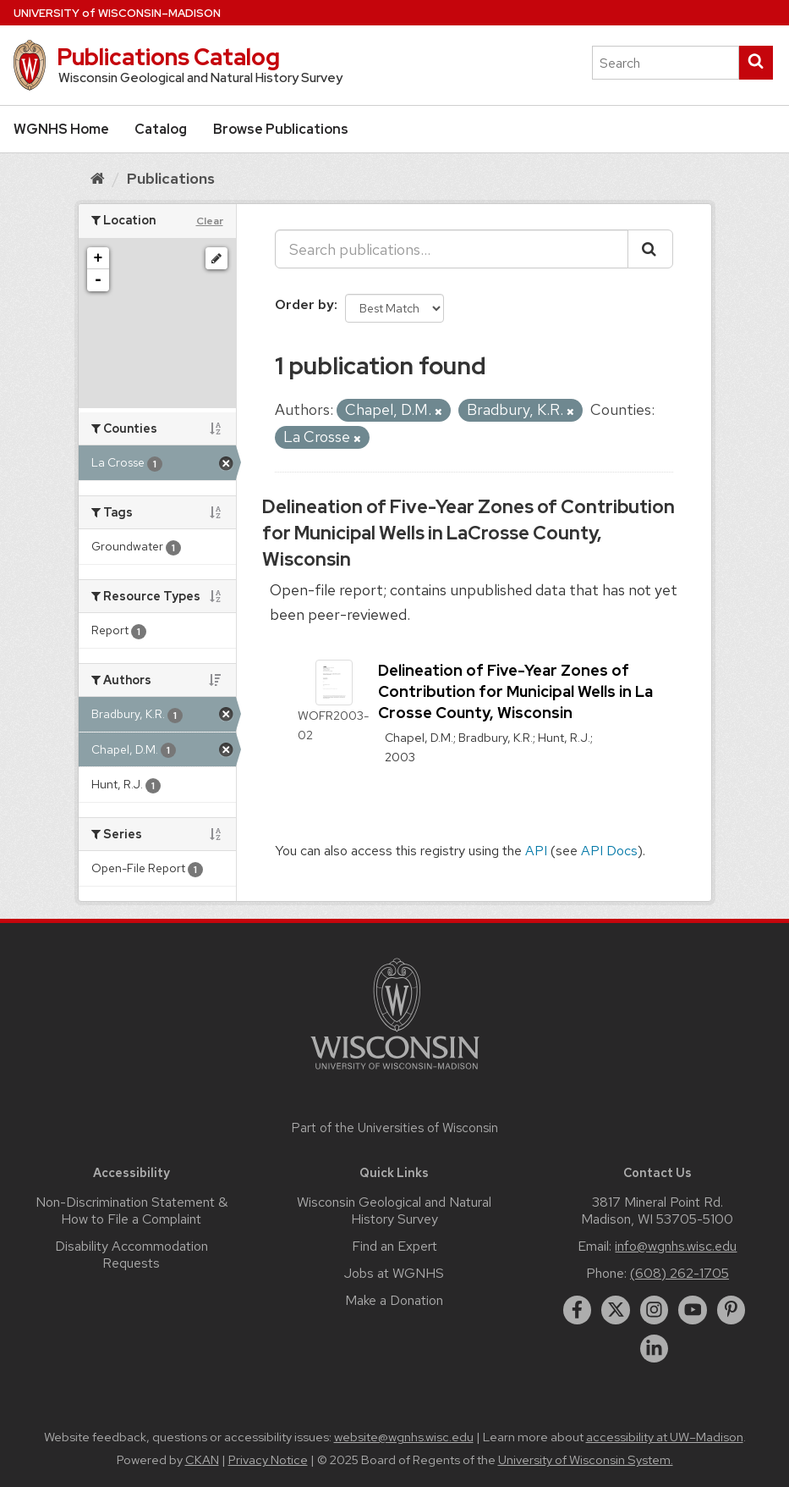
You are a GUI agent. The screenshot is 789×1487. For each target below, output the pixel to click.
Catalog (160, 129)
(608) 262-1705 (679, 1273)
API (536, 851)
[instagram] (654, 1310)
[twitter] (615, 1310)
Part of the (395, 1127)
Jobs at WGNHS (394, 1273)
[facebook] (577, 1310)
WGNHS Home (61, 129)
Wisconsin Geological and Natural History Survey (394, 1210)
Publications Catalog (168, 56)
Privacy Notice (268, 1459)
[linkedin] (654, 1349)
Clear (209, 221)
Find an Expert (394, 1246)
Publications (171, 178)
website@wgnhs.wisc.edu (404, 1437)
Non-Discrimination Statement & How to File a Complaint (131, 1210)
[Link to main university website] (394, 1072)
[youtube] (692, 1310)
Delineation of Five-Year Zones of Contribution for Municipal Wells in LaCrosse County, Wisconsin (468, 533)
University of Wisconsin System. (585, 1459)
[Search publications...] (451, 248)
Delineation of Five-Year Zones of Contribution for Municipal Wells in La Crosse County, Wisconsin (515, 691)
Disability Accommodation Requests (131, 1254)
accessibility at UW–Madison (664, 1437)
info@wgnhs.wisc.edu (676, 1246)
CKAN (202, 1459)
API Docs (609, 851)
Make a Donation (394, 1300)
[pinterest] (731, 1310)
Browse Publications (280, 129)
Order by (304, 304)
